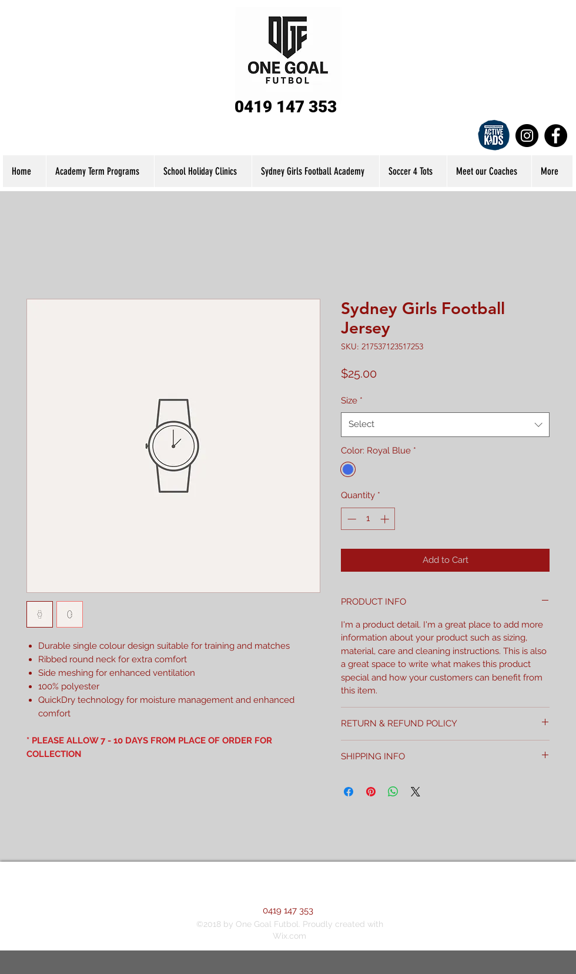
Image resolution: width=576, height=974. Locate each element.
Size (352, 400)
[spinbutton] (368, 519)
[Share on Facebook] (348, 792)
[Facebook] (555, 135)
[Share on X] (415, 792)
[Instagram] (526, 135)
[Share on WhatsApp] (393, 792)
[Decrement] (351, 519)
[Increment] (386, 519)
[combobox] (445, 424)
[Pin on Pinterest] (371, 792)
